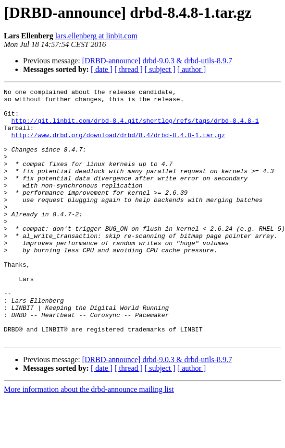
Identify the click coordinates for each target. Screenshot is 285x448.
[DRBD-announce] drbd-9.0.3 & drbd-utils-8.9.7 (157, 61)
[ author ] (191, 69)
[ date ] (101, 69)
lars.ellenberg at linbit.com (96, 36)
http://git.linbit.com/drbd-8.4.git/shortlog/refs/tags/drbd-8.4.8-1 (135, 127)
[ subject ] (160, 69)
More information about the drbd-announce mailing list (89, 440)
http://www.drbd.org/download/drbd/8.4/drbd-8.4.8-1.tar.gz (118, 145)
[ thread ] (128, 69)
